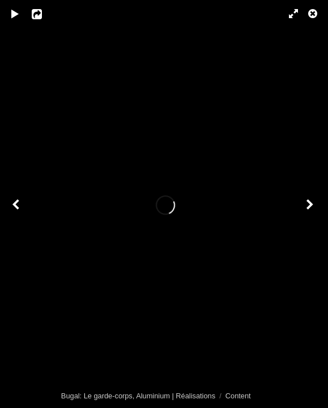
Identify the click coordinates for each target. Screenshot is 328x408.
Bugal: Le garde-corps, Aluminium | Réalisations (138, 396)
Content (238, 396)
